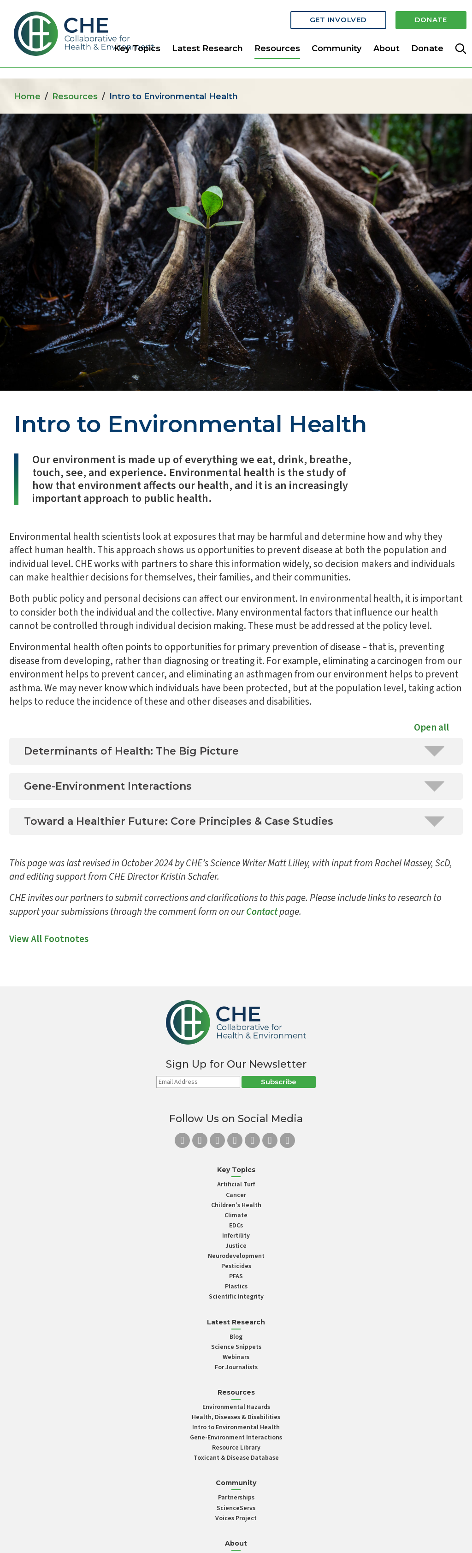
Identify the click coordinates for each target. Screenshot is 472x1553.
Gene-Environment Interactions (236, 1437)
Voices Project (236, 1518)
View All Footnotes (48, 939)
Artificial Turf (236, 1184)
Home (27, 96)
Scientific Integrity (236, 1296)
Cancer (236, 1195)
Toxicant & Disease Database (236, 1457)
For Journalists (236, 1367)
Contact (261, 912)
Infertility (236, 1235)
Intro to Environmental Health (236, 1427)
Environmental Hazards (236, 1407)
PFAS (236, 1276)
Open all (431, 727)
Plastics (236, 1286)
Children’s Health (236, 1205)
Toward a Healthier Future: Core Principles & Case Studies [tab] (234, 821)
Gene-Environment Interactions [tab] (234, 786)
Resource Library (236, 1447)
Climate (236, 1215)
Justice (236, 1246)
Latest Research (207, 48)
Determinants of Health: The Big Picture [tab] (234, 751)
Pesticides (236, 1266)
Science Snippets (236, 1347)
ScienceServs (236, 1508)
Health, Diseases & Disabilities (236, 1417)
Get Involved (338, 19)
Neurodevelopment (236, 1256)
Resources (75, 96)
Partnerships (236, 1497)
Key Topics (137, 48)
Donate (431, 19)
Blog (236, 1337)
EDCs (236, 1225)
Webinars (236, 1357)
